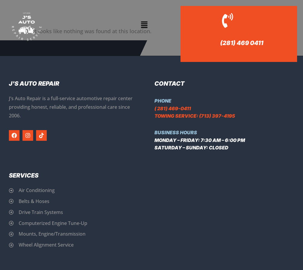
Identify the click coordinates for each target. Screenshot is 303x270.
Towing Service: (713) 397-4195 (194, 116)
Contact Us (236, 34)
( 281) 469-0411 (172, 108)
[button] (144, 25)
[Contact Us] (227, 20)
